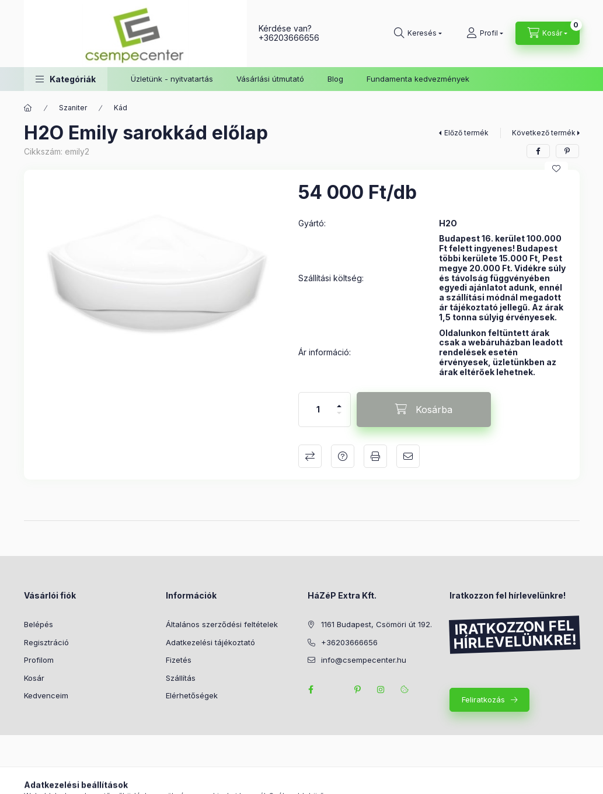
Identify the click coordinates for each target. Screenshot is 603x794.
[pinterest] (567, 151)
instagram (381, 689)
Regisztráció (46, 642)
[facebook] (538, 151)
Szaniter (73, 107)
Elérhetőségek (192, 695)
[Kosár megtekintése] (547, 33)
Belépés (38, 624)
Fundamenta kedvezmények (418, 78)
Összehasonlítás (310, 456)
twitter (334, 689)
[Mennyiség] (318, 409)
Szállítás (181, 678)
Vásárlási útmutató (270, 78)
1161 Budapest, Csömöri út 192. (376, 624)
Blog (335, 78)
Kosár (34, 678)
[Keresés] (418, 33)
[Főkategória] (28, 108)
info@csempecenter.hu (363, 659)
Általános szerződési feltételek (222, 624)
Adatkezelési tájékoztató (210, 642)
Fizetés (178, 659)
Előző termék (466, 132)
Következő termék (544, 132)
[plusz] (339, 401)
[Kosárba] (424, 409)
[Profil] (484, 33)
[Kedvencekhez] (556, 169)
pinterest (358, 689)
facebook (311, 689)
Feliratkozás (483, 699)
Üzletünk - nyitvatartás (172, 78)
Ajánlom (408, 456)
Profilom (39, 659)
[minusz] (339, 418)
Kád (120, 107)
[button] (65, 79)
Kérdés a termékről (342, 456)
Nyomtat (375, 456)
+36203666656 (289, 38)
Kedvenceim (46, 695)
